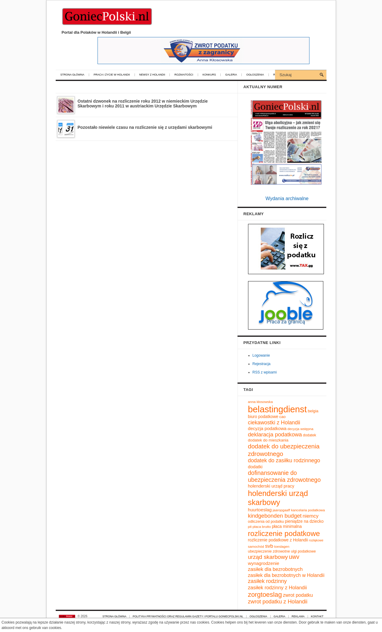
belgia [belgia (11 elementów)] (313, 411)
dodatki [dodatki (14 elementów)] (255, 466)
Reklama (298, 616)
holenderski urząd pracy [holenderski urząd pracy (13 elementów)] (271, 486)
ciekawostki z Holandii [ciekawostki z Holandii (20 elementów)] (274, 423)
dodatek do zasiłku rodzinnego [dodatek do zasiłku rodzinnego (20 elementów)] (284, 460)
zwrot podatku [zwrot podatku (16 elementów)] (298, 595)
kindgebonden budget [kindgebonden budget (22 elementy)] (275, 516)
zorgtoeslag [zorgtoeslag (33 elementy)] (265, 594)
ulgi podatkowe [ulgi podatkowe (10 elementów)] (303, 551)
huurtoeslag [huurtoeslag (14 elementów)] (260, 509)
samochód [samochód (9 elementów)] (256, 546)
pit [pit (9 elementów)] (250, 526)
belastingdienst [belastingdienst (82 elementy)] (277, 409)
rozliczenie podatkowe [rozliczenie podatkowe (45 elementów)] (284, 533)
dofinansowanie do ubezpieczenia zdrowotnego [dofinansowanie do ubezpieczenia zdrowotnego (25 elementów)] (284, 476)
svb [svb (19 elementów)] (269, 546)
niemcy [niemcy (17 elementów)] (310, 516)
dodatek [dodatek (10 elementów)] (309, 435)
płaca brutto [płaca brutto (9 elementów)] (262, 526)
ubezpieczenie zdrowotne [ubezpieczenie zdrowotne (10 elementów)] (269, 551)
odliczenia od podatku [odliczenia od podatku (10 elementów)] (266, 521)
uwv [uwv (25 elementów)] (294, 556)
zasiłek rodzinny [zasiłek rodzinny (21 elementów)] (267, 581)
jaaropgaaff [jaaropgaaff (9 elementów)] (281, 510)
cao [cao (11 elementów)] (282, 416)
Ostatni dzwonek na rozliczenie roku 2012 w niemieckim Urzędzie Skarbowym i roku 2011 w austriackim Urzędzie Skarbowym (143, 103)
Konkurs (209, 74)
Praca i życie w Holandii (112, 74)
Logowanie (261, 355)
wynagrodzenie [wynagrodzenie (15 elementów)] (263, 563)
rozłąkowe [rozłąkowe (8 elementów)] (316, 540)
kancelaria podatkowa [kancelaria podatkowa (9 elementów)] (308, 510)
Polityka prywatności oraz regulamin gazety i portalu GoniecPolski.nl (188, 616)
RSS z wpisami (265, 372)
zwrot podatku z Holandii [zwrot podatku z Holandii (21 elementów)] (278, 602)
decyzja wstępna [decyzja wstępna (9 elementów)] (300, 429)
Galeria (231, 74)
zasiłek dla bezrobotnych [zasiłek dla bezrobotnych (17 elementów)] (275, 569)
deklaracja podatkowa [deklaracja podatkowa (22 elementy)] (275, 434)
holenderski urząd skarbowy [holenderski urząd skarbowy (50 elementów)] (278, 498)
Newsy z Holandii (152, 74)
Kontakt (317, 616)
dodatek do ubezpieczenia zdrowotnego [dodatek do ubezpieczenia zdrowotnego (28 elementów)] (284, 450)
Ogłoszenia (255, 74)
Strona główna (73, 74)
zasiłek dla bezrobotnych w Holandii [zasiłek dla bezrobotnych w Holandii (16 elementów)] (286, 575)
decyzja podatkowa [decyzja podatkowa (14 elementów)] (267, 428)
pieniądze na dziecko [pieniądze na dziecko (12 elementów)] (304, 521)
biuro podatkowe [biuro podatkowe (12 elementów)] (263, 416)
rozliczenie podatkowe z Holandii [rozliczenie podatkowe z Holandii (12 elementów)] (278, 540)
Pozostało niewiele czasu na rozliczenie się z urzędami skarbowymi (145, 127)
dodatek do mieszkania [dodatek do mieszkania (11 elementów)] (268, 440)
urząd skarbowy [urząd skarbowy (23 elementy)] (268, 557)
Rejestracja (262, 364)
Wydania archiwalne (287, 198)
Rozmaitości (183, 74)
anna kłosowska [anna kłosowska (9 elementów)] (260, 402)
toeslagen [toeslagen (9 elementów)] (281, 546)
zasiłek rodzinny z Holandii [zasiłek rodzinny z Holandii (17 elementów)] (277, 587)
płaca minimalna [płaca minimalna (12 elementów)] (287, 526)
